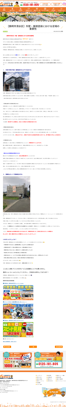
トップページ (39, 375)
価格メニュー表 (37, 10)
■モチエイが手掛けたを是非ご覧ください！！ (15, 302)
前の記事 (58, 347)
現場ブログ (50, 379)
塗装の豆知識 (5, 31)
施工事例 (53, 10)
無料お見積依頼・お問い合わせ (9, 341)
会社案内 (20, 10)
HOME (4, 10)
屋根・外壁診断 (60, 379)
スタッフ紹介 (39, 384)
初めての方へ (12, 10)
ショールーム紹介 (45, 10)
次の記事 (8, 347)
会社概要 (38, 382)
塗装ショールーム (40, 380)
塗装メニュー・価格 (60, 375)
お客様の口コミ (29, 10)
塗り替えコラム (61, 10)
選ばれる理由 (39, 379)
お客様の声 (50, 377)
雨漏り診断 (59, 377)
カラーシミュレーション (61, 380)
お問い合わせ (50, 380)
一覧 (33, 347)
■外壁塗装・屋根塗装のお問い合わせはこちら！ (13, 320)
